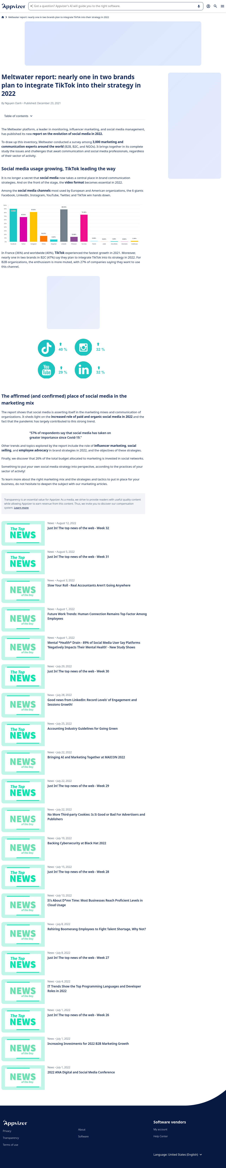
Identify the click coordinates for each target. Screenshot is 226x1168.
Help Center (160, 1136)
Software (83, 1136)
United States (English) (185, 1154)
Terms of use (10, 1144)
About (81, 1129)
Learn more (21, 507)
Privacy (7, 1131)
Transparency (11, 1138)
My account (160, 1129)
